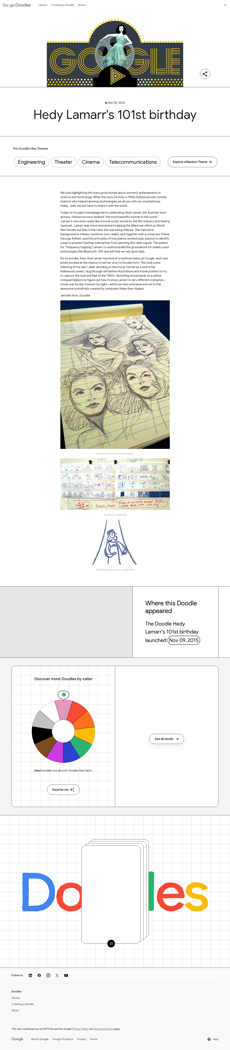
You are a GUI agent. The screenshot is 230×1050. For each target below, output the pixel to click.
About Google (40, 1039)
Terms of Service (103, 1029)
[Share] (205, 74)
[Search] (225, 5)
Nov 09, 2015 (184, 640)
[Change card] (111, 943)
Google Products (62, 1039)
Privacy (81, 1039)
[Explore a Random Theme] (192, 162)
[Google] (17, 1039)
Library (42, 5)
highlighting (79, 193)
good (103, 193)
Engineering (31, 162)
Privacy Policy (80, 1029)
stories (112, 193)
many (96, 193)
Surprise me (63, 789)
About (82, 5)
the (90, 193)
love (68, 193)
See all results (167, 739)
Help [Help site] (212, 1039)
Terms (94, 1039)
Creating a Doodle (62, 5)
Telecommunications (133, 162)
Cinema (91, 162)
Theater (63, 162)
